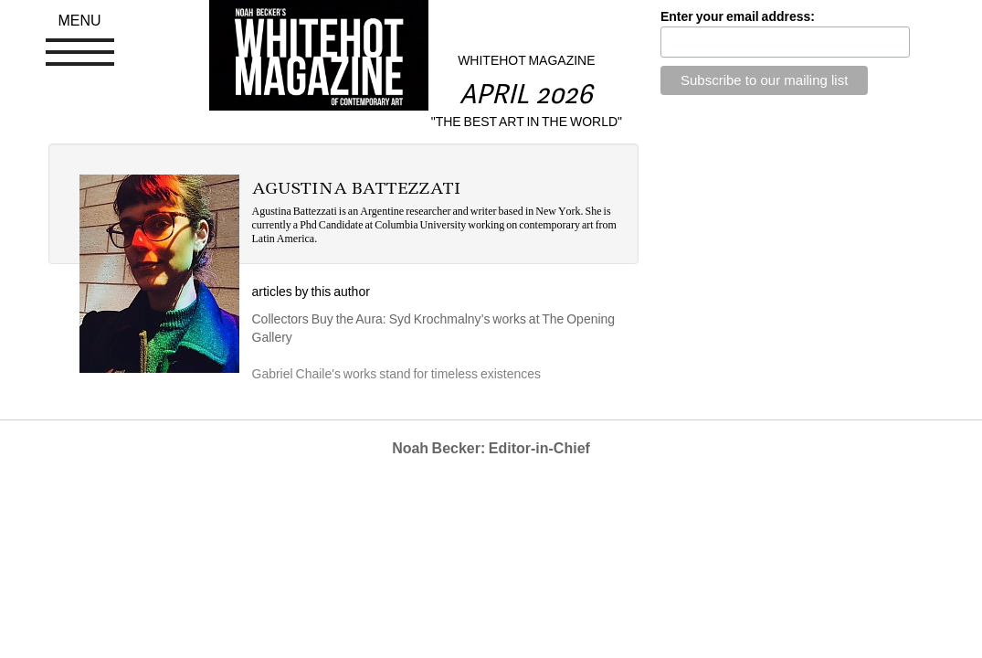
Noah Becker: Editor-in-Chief (491, 448)
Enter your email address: (737, 16)
